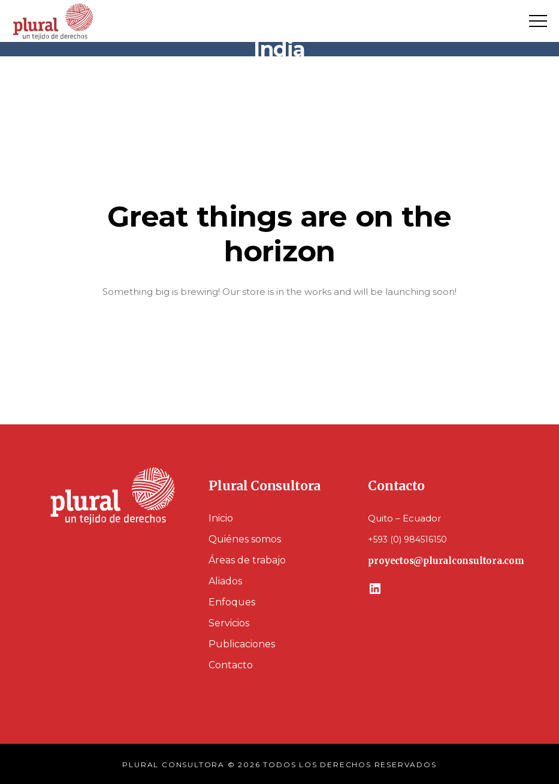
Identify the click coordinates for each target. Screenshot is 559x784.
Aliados (225, 581)
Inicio (221, 518)
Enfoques (232, 602)
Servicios (229, 623)
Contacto (231, 665)
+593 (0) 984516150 (407, 539)
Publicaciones (242, 644)
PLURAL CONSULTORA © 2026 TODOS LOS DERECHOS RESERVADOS (279, 764)
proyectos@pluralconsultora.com (446, 560)
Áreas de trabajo (247, 560)
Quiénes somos (245, 539)
